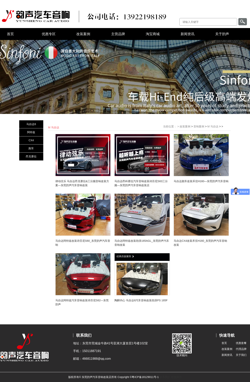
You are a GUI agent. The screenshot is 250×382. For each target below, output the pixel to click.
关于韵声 (222, 34)
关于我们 (241, 354)
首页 (10, 34)
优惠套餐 (241, 343)
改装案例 (83, 34)
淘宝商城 (153, 34)
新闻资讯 (187, 34)
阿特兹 (31, 132)
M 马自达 (212, 126)
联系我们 (164, 377)
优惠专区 (49, 34)
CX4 (31, 140)
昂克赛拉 (31, 156)
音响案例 (198, 126)
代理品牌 (241, 348)
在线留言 (176, 377)
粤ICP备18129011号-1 (145, 377)
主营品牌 (118, 34)
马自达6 (31, 124)
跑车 (31, 148)
